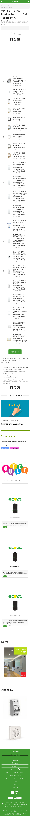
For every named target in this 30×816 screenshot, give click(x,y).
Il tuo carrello (15, 769)
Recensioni (15, 787)
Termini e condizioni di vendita (15, 778)
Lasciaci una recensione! (12, 423)
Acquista (15, 351)
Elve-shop (15, 1)
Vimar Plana (15, 5)
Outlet (15, 781)
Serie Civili (3, 5)
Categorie (15, 766)
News (15, 784)
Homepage (15, 763)
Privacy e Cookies (15, 775)
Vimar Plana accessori (6, 7)
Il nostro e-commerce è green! (15, 772)
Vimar (9, 5)
